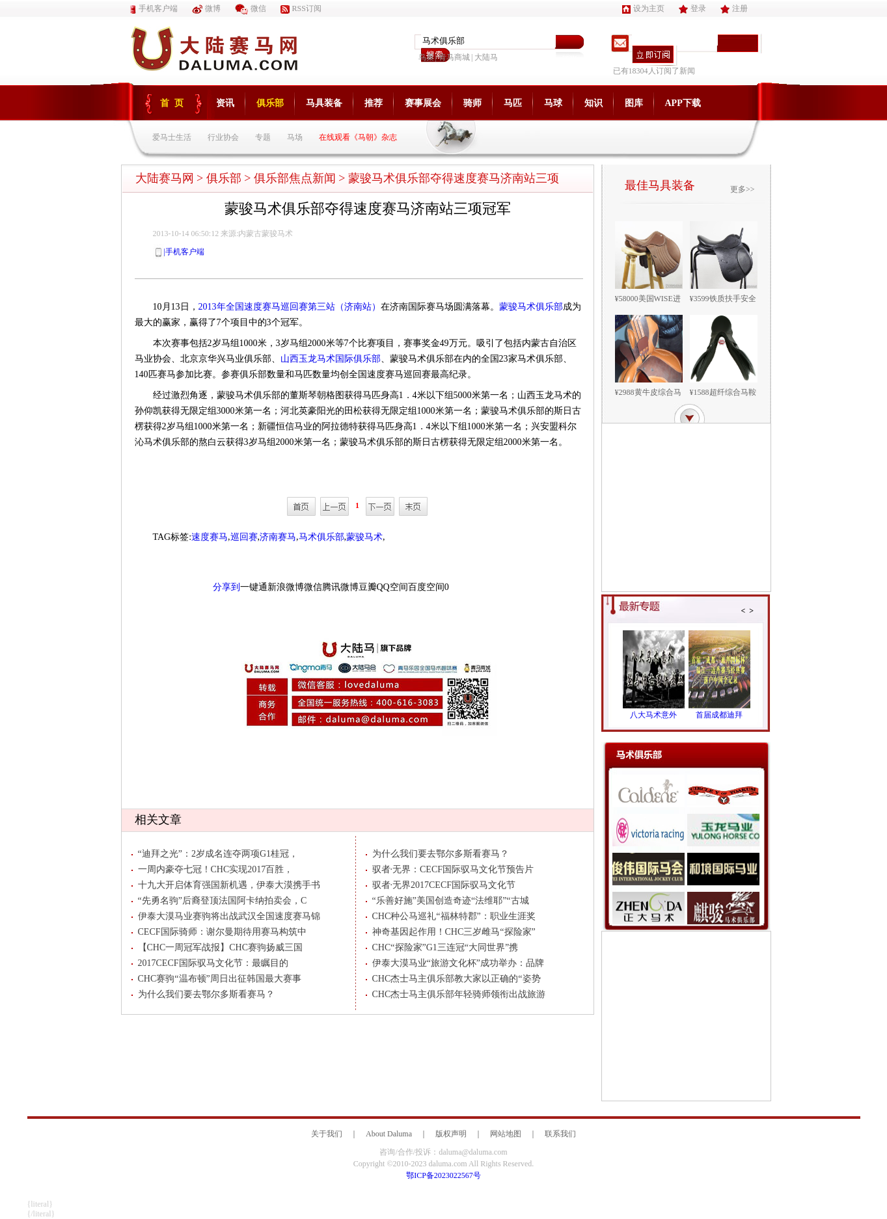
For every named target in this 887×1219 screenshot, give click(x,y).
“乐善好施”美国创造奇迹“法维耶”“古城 (447, 900)
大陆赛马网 (164, 178)
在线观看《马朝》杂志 (358, 137)
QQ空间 (392, 587)
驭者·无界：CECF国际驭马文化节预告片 (450, 869)
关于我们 (326, 1133)
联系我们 (560, 1133)
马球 (553, 103)
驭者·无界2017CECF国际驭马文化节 (441, 885)
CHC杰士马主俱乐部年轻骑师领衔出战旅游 (456, 994)
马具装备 (324, 103)
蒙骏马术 (364, 537)
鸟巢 (426, 57)
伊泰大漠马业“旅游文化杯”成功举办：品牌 (455, 963)
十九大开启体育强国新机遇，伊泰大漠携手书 (225, 885)
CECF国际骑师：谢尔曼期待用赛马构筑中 (219, 932)
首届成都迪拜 (719, 714)
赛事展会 (423, 103)
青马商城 (454, 57)
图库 (634, 103)
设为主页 (643, 8)
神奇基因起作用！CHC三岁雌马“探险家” (451, 932)
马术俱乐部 (321, 537)
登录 (692, 8)
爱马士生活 (171, 137)
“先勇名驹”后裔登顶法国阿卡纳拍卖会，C (219, 900)
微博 (206, 8)
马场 (295, 137)
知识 (593, 103)
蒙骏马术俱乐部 (531, 307)
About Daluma (389, 1133)
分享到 (226, 587)
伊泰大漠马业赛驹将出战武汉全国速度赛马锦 (225, 916)
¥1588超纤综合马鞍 (723, 392)
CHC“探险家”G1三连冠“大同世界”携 (442, 947)
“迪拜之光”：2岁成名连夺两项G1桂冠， (215, 854)
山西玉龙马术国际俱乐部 (330, 359)
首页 (174, 103)
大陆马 (486, 57)
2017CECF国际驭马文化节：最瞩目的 (209, 963)
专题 (263, 137)
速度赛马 (209, 537)
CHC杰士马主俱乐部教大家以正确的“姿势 (453, 979)
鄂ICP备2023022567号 (443, 1175)
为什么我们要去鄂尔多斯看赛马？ (203, 994)
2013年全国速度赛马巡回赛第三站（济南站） (289, 307)
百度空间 (426, 587)
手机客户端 (154, 8)
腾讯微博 (340, 587)
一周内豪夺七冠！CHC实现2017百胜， (212, 869)
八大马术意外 (653, 714)
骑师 (472, 103)
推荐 (373, 103)
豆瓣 (368, 587)
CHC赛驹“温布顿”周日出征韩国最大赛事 (216, 979)
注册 (734, 8)
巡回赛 (244, 537)
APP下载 (683, 103)
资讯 (225, 103)
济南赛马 (278, 537)
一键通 (253, 587)
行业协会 (223, 137)
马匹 (513, 103)
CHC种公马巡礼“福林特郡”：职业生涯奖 (451, 916)
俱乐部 (270, 103)
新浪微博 (285, 587)
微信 (250, 8)
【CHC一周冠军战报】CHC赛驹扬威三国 (217, 947)
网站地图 (505, 1133)
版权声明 (451, 1133)
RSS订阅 (300, 8)
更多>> (742, 189)
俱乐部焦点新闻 (295, 178)
